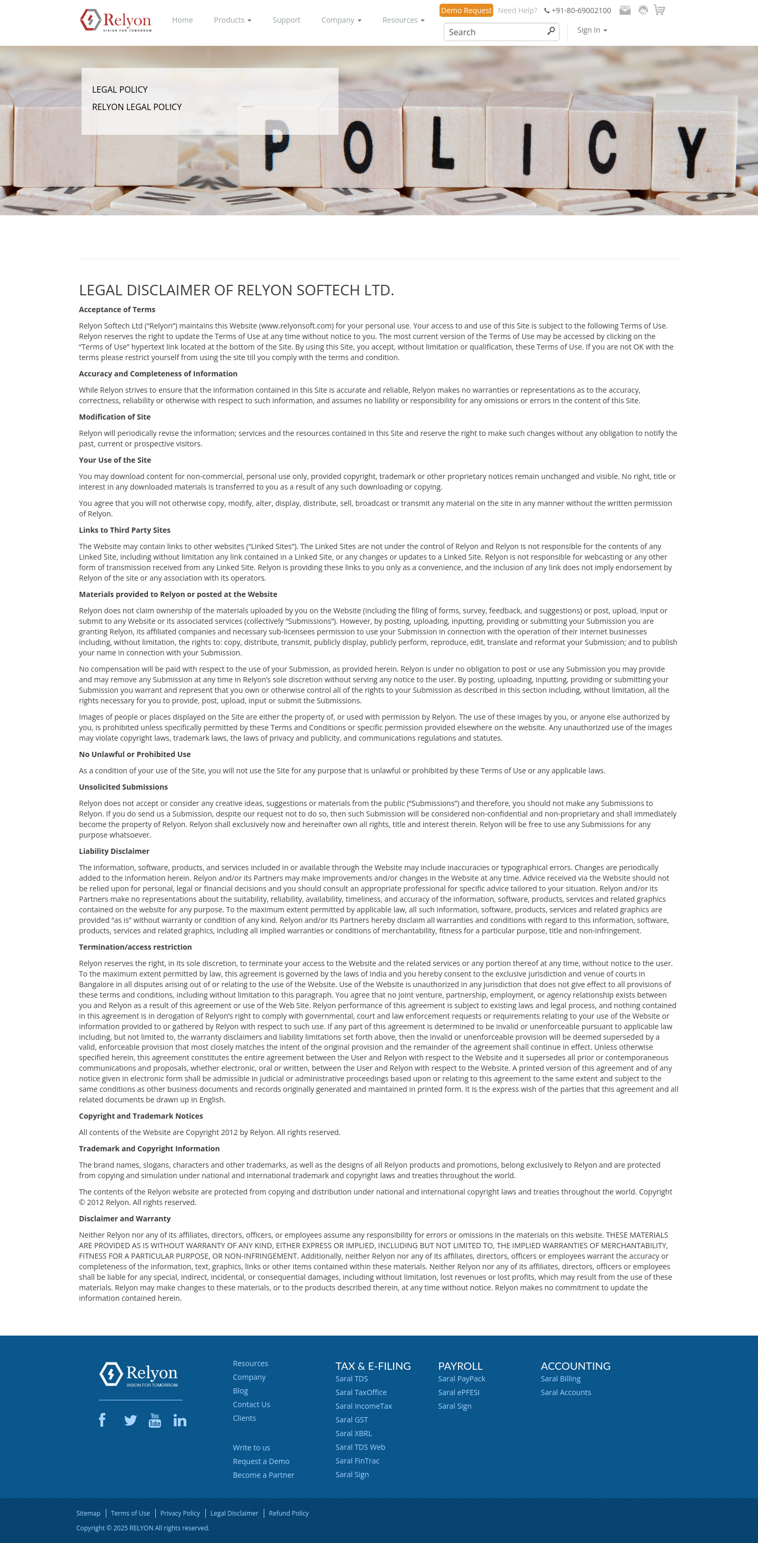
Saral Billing (561, 1378)
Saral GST (352, 1420)
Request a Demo (261, 1461)
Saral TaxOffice (361, 1392)
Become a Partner (264, 1475)
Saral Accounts (566, 1392)
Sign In (592, 30)
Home (182, 20)
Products (233, 20)
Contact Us (252, 1404)
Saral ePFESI (459, 1392)
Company (342, 20)
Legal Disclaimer (234, 1513)
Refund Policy (289, 1513)
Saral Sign (353, 1474)
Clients (244, 1418)
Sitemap (88, 1513)
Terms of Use (130, 1513)
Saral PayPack (462, 1378)
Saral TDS (352, 1378)
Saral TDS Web (361, 1447)
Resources (404, 20)
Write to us (252, 1447)
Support (287, 20)
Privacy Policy (180, 1513)
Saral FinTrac (358, 1461)
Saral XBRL (354, 1433)
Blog (240, 1391)
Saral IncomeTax (364, 1406)
